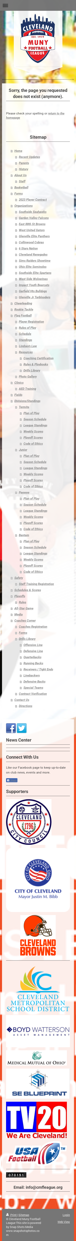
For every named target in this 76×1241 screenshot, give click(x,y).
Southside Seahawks (32, 212)
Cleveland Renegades (33, 254)
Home (18, 151)
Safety (18, 578)
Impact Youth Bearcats (34, 285)
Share (12, 780)
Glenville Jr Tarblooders (34, 297)
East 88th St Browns (32, 224)
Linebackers (32, 675)
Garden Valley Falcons (34, 218)
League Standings (35, 425)
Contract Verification (33, 694)
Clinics (19, 383)
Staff (22, 181)
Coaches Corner (25, 620)
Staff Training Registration (36, 584)
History (23, 169)
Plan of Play (31, 413)
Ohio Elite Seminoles (32, 267)
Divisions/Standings (27, 401)
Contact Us (21, 700)
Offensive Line (33, 645)
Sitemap (23, 1215)
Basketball (21, 187)
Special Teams (33, 688)
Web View (64, 1222)
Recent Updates (29, 157)
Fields (18, 395)
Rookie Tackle (23, 309)
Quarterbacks (32, 657)
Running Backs (33, 663)
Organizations (23, 206)
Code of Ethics (33, 444)
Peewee (24, 492)
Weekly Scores (33, 431)
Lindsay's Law (28, 346)
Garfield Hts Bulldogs (33, 291)
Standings (25, 340)
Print (11, 1215)
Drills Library (32, 370)
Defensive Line (33, 651)
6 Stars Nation (28, 248)
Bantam (24, 535)
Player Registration (31, 322)
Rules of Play (27, 328)
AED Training (27, 389)
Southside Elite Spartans (35, 273)
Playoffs (19, 596)
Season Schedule (35, 419)
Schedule (25, 334)
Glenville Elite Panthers (34, 236)
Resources (26, 352)
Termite (24, 407)
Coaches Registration (33, 627)
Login (66, 1215)
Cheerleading (23, 303)
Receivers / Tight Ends (38, 669)
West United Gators (32, 230)
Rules (22, 602)
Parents (24, 163)
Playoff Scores (33, 437)
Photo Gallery (28, 376)
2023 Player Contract (33, 200)
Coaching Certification (39, 358)
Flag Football (23, 315)
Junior (23, 450)
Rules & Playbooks (36, 364)
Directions (25, 706)
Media (18, 614)
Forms (18, 193)
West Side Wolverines (33, 279)
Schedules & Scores (27, 590)
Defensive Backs (34, 681)
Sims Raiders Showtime (34, 261)
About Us (20, 175)
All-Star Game (23, 608)
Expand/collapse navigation (38, 5)
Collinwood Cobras (31, 242)
